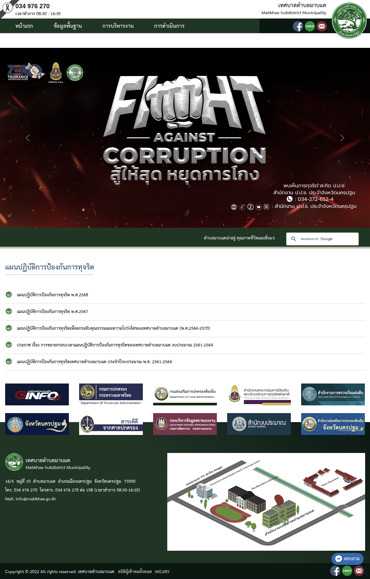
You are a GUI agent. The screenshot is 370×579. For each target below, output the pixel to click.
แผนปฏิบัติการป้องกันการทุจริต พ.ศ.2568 (52, 295)
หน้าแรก (24, 26)
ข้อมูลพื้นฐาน (68, 26)
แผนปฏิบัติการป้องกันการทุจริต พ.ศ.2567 (52, 312)
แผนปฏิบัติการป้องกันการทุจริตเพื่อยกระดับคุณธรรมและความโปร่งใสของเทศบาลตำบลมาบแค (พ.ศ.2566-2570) (113, 328)
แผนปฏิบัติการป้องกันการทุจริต (49, 267)
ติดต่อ (77, 41)
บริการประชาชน (32, 41)
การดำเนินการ (169, 26)
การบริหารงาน (118, 26)
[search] (322, 239)
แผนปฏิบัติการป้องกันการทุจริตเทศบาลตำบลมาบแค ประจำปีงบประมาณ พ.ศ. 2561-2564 (94, 362)
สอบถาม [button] (347, 558)
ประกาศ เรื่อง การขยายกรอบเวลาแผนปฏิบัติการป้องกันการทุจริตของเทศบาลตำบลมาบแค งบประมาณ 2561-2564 (115, 345)
